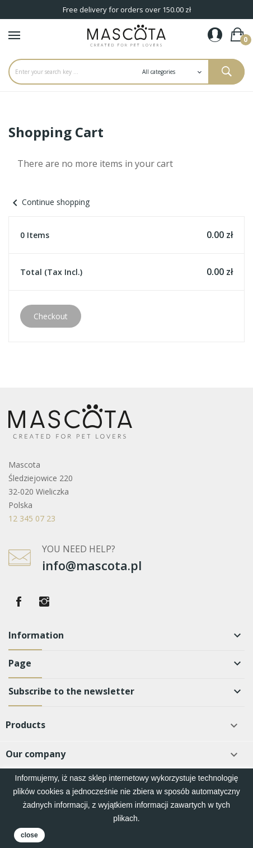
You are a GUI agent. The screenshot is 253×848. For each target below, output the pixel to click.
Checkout (51, 316)
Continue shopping (49, 202)
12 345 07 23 (31, 518)
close (29, 835)
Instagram (44, 601)
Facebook (18, 601)
